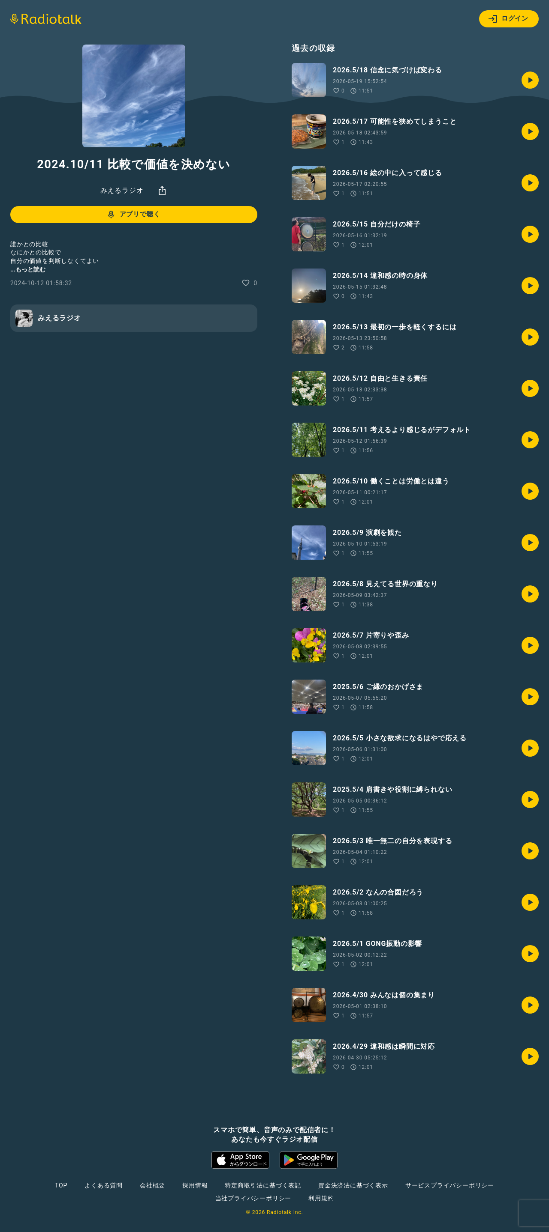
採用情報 (195, 1185)
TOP (61, 1185)
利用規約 (321, 1198)
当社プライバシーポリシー (253, 1198)
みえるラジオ (122, 190)
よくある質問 (103, 1185)
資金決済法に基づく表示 (353, 1185)
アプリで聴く (133, 214)
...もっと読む (27, 269)
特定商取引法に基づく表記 (263, 1185)
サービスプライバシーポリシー (449, 1185)
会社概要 (152, 1185)
